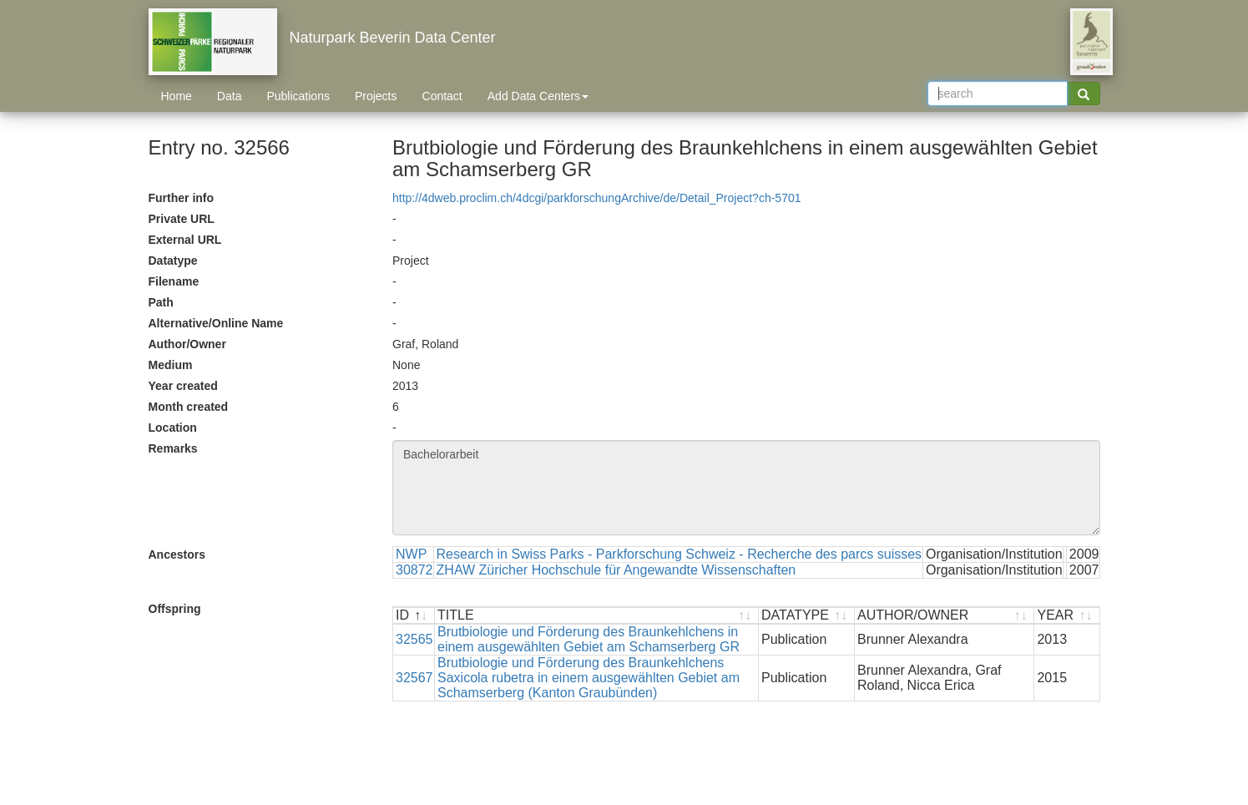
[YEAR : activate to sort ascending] (1066, 616)
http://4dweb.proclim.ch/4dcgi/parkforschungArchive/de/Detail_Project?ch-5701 (596, 198)
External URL (185, 239)
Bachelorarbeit (746, 487)
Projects (376, 96)
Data (229, 96)
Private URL (182, 218)
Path (161, 302)
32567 (414, 678)
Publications (298, 96)
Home (176, 96)
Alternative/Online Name (216, 323)
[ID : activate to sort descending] (414, 616)
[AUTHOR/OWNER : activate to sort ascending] (944, 616)
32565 (414, 639)
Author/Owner (187, 344)
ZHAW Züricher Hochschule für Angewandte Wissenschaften (616, 570)
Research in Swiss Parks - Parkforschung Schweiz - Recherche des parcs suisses (679, 554)
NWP (411, 554)
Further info (182, 198)
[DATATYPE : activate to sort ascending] (807, 616)
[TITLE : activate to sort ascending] (597, 616)
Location (173, 427)
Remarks (173, 448)
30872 (414, 570)
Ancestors (177, 554)
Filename (174, 281)
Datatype (173, 260)
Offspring (175, 608)
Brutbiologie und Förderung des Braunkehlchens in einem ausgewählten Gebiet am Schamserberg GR (588, 639)
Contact (442, 96)
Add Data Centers (538, 96)
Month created (189, 406)
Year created (183, 385)
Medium (171, 365)
